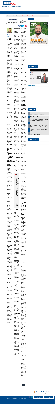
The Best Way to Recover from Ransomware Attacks (38, 130)
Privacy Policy (17, 398)
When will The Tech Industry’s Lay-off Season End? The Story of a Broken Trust (39, 120)
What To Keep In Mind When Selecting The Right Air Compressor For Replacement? (38, 126)
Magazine (12, 15)
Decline (48, 397)
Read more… (36, 394)
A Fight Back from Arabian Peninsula (37, 116)
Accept (38, 397)
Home (8, 15)
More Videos (31, 85)
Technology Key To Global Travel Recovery (38, 123)
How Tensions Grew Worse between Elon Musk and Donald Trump (38, 133)
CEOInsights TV (33, 66)
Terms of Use (23, 398)
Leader (17, 15)
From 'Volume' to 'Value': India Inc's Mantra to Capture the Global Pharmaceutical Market (39, 113)
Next (23, 385)
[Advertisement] (28, 379)
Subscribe (8, 402)
